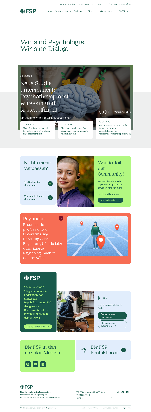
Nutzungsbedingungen (110, 408)
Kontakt (100, 4)
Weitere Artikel (121, 112)
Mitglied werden (106, 11)
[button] (112, 4)
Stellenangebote (87, 4)
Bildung (91, 11)
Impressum (127, 408)
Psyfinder (78, 11)
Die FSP (122, 11)
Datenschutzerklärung (90, 408)
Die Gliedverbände (68, 4)
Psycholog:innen (61, 11)
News (49, 11)
